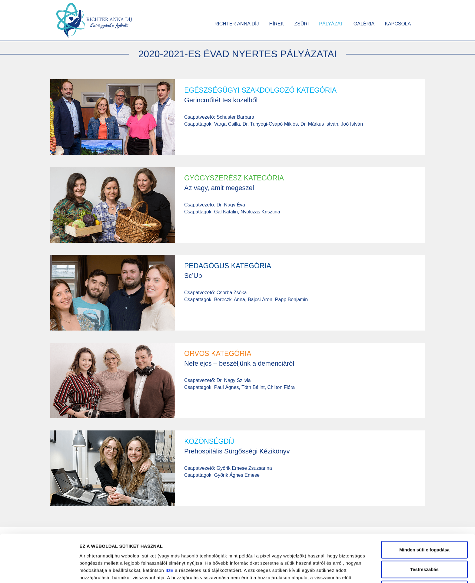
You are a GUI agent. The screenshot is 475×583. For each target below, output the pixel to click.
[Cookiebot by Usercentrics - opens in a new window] (39, 571)
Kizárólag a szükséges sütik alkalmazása (424, 550)
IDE (169, 527)
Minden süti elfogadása (424, 507)
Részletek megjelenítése (105, 571)
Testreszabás (424, 527)
